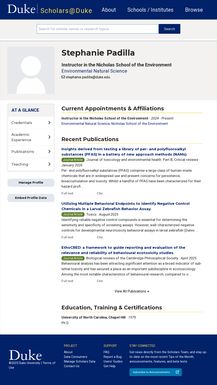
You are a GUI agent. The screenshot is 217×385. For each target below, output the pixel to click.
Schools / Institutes (150, 10)
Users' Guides (113, 361)
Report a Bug (113, 357)
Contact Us (71, 366)
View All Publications (132, 291)
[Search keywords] (98, 29)
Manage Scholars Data (79, 361)
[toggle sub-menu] (49, 122)
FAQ (106, 352)
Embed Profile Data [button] (31, 198)
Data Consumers (75, 357)
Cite (100, 193)
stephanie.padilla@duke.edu (88, 77)
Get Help (109, 366)
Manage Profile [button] (31, 182)
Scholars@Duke (66, 11)
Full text (67, 193)
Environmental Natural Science (94, 71)
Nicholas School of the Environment (139, 123)
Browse (194, 10)
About (109, 10)
